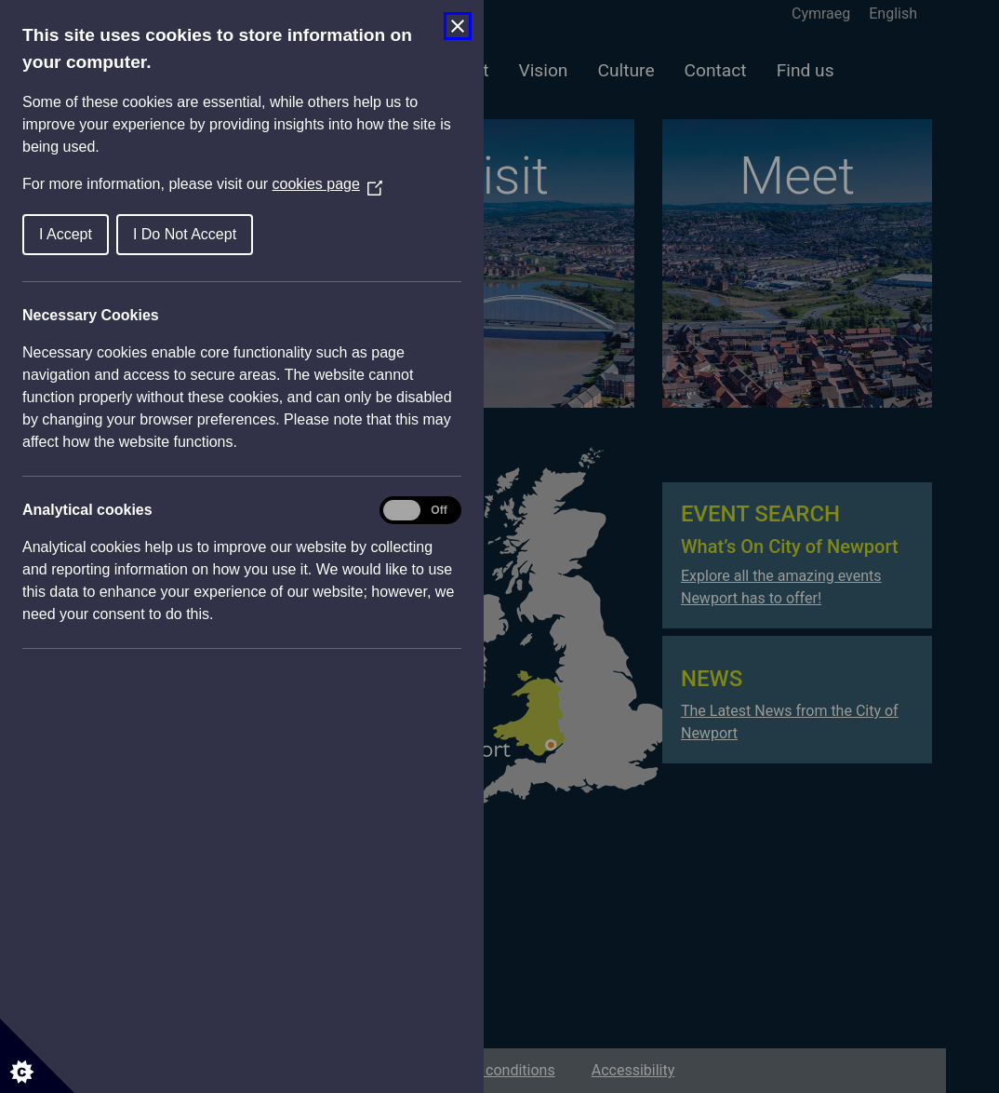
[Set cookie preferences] (37, 1056)
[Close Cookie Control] (457, 26)
